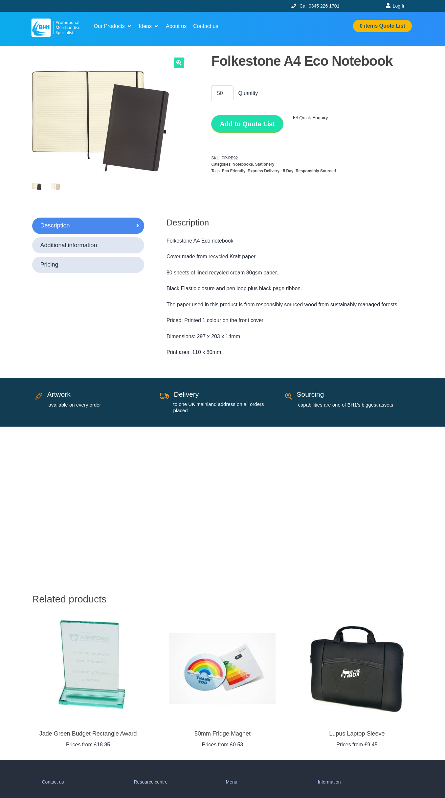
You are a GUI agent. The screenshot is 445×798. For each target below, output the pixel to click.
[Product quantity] (222, 93)
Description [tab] (55, 225)
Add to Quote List (247, 124)
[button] (113, 26)
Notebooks (243, 164)
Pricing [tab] (49, 264)
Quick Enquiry (310, 117)
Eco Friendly (233, 171)
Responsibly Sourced (316, 171)
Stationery (265, 164)
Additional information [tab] (68, 245)
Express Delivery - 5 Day (270, 171)
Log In (399, 6)
